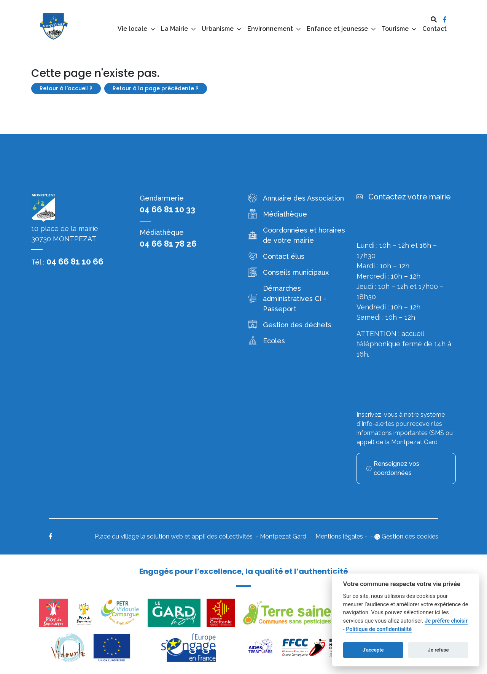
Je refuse (438, 650)
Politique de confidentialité (379, 629)
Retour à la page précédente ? (156, 88)
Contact (434, 28)
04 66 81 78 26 (168, 244)
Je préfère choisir (446, 621)
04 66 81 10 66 (74, 261)
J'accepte (373, 650)
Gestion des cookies (410, 536)
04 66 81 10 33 (167, 209)
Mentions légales (339, 536)
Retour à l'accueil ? (66, 88)
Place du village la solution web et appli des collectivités (174, 536)
